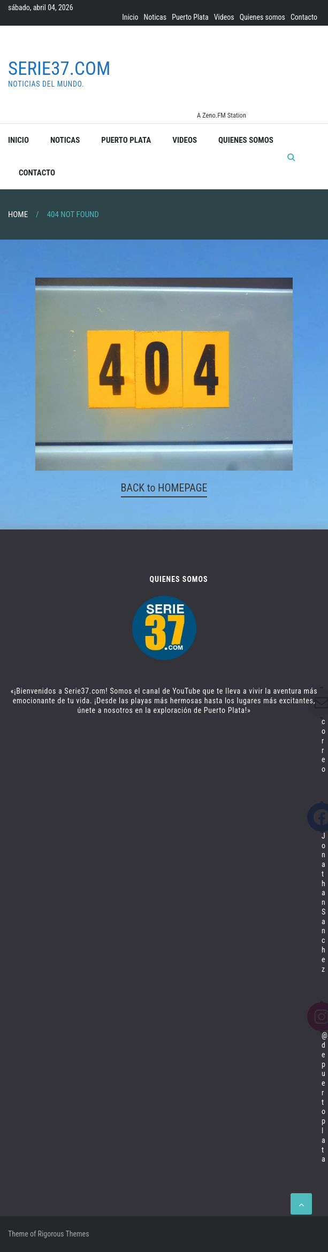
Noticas (155, 17)
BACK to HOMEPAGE (164, 487)
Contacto (304, 17)
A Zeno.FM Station (221, 115)
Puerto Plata (190, 17)
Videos (224, 17)
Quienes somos (262, 17)
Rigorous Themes (63, 1234)
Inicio (130, 17)
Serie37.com (59, 68)
